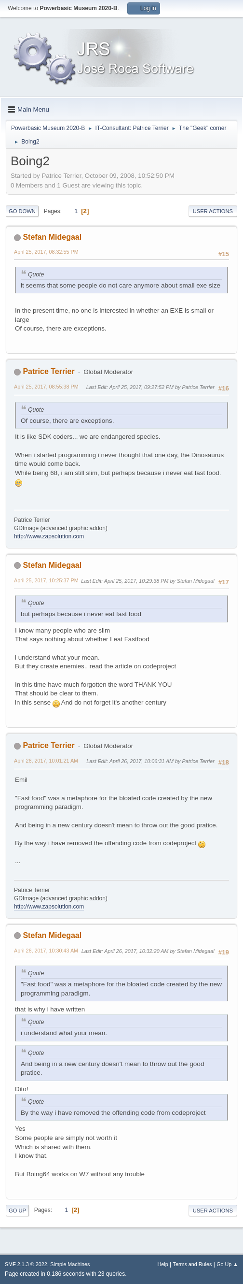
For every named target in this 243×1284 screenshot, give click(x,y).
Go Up (17, 1210)
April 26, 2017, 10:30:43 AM (46, 950)
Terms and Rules (192, 1264)
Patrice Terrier (48, 371)
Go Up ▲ (227, 1264)
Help (163, 1264)
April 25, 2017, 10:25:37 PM (46, 580)
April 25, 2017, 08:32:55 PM (46, 252)
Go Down (22, 211)
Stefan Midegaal (52, 237)
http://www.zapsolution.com (49, 536)
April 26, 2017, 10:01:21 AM (46, 761)
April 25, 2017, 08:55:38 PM (46, 387)
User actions (213, 211)
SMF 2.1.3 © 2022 (26, 1264)
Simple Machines (70, 1264)
